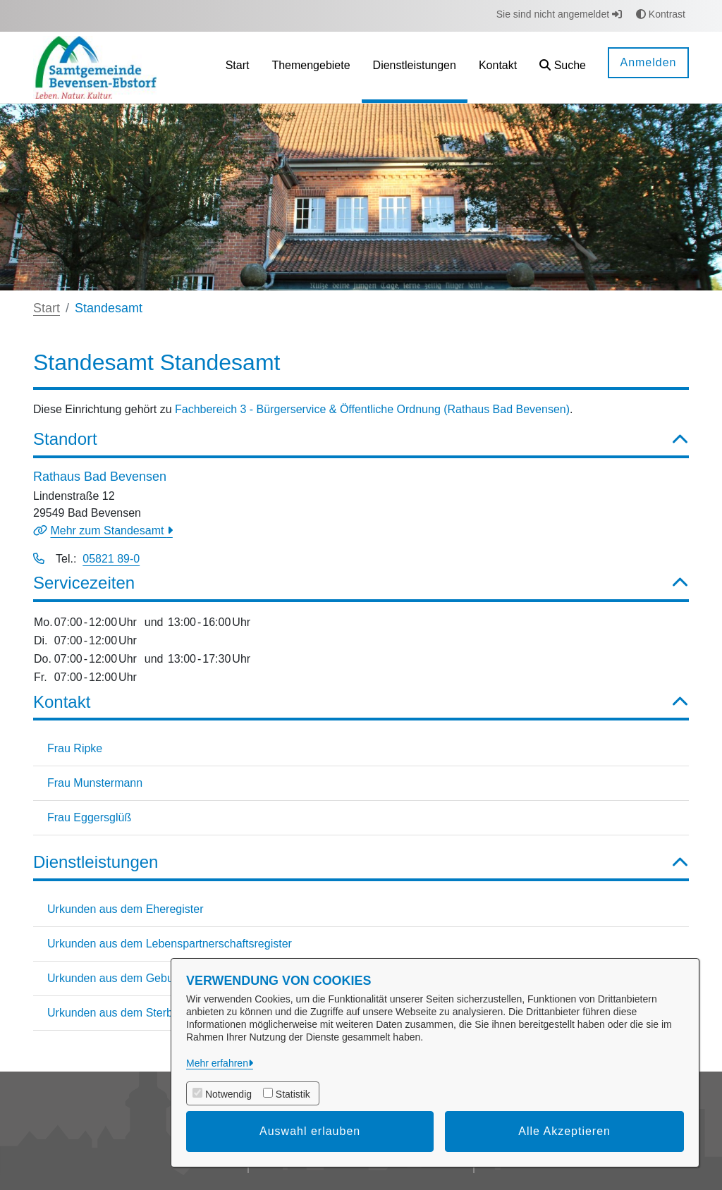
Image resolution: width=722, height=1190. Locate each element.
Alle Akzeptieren (564, 1131)
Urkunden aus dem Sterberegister (131, 1013)
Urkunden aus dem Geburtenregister (139, 978)
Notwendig (228, 1094)
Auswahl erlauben (309, 1131)
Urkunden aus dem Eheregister (125, 909)
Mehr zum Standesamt (108, 530)
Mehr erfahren (217, 1063)
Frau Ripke (74, 748)
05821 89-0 (111, 559)
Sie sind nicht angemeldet (559, 14)
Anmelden (648, 62)
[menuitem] (237, 67)
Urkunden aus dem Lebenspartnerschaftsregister (169, 944)
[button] (562, 67)
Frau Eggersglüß (89, 817)
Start (46, 308)
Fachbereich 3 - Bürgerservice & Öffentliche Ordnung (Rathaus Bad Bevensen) (372, 409)
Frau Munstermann (94, 783)
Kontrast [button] (660, 14)
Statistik (293, 1094)
